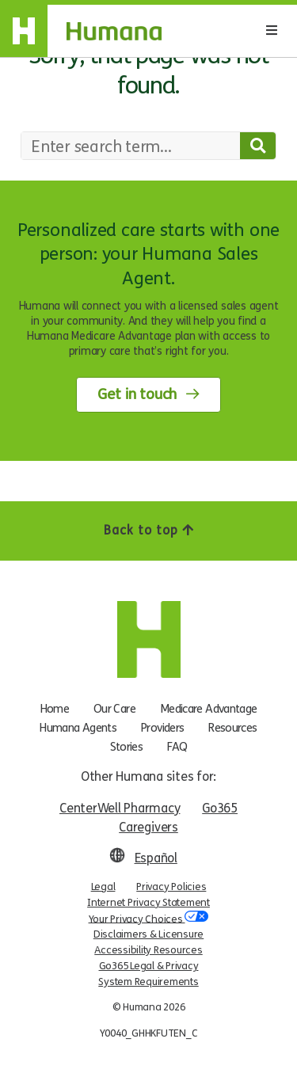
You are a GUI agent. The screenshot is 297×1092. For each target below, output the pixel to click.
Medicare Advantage (208, 709)
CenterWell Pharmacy (119, 808)
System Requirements (148, 982)
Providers (162, 728)
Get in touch (137, 394)
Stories (126, 747)
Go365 (220, 808)
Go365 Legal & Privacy (149, 966)
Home (54, 709)
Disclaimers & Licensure (148, 934)
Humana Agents (78, 728)
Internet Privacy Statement (148, 902)
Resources (232, 728)
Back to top (149, 530)
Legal (103, 887)
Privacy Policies (171, 887)
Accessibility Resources (148, 950)
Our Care (114, 709)
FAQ (177, 747)
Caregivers (148, 827)
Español (156, 858)
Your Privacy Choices (149, 918)
